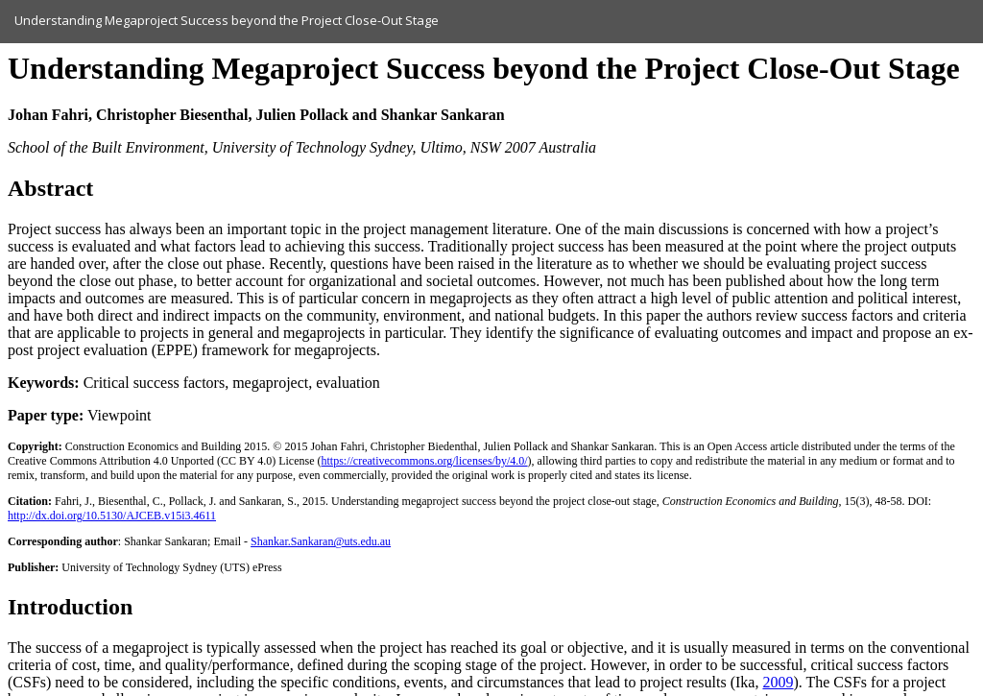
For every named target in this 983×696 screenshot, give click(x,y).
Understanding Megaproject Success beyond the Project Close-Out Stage (226, 20)
